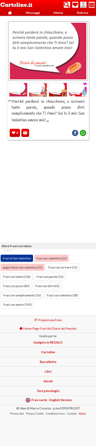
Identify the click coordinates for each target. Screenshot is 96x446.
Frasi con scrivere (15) (62, 267)
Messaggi (33, 12)
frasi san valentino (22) (51, 258)
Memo (58, 12)
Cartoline (48, 352)
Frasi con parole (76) (49, 276)
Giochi (48, 381)
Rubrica (82, 12)
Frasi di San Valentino (17, 258)
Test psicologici (48, 391)
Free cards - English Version (48, 400)
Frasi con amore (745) (17, 304)
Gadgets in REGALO (48, 342)
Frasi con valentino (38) (62, 295)
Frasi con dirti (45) (47, 286)
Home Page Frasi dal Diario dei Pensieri (48, 328)
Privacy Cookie (35, 413)
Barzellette (48, 361)
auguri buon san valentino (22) (23, 267)
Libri (48, 371)
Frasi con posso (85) (16, 286)
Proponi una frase (48, 320)
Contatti (72, 413)
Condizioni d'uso (55, 413)
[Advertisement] (48, 192)
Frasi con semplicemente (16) (22, 295)
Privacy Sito (17, 413)
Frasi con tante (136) (16, 276)
